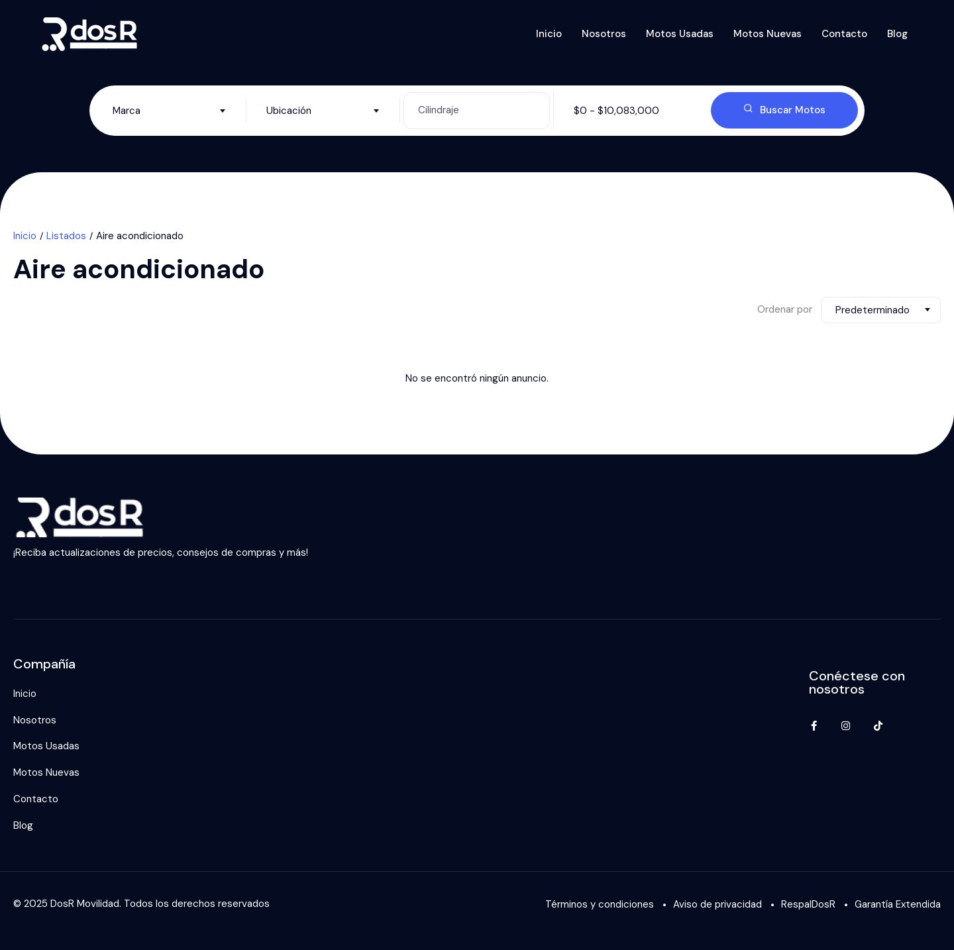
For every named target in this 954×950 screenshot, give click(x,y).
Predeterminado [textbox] (872, 310)
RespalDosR (808, 904)
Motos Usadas (680, 33)
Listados (66, 235)
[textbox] (169, 111)
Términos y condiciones (599, 904)
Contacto (844, 33)
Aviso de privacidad (717, 904)
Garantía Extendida (898, 904)
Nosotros (604, 33)
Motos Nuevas (767, 33)
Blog (897, 33)
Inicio (549, 33)
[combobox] (169, 111)
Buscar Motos (784, 110)
